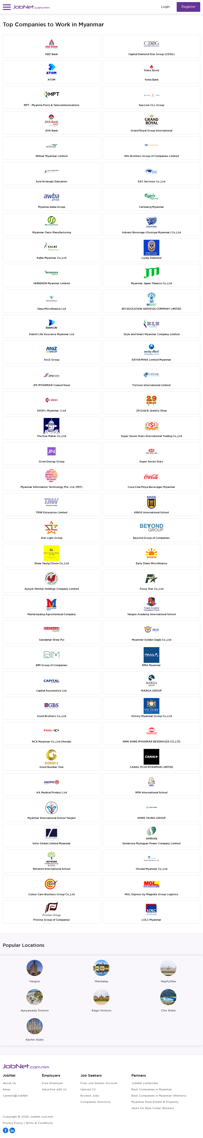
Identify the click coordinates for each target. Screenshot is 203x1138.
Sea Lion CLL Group (151, 105)
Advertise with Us (54, 1089)
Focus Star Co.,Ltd (151, 588)
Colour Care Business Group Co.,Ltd (51, 894)
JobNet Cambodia (144, 1083)
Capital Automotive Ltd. (51, 690)
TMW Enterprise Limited (51, 512)
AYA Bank (51, 130)
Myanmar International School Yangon (51, 818)
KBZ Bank (51, 54)
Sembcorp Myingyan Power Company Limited (151, 843)
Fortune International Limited (151, 385)
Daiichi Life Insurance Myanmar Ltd (51, 334)
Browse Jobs (89, 1095)
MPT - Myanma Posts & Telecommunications (51, 105)
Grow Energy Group (51, 461)
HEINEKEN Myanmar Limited (51, 283)
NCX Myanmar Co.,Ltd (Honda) (51, 741)
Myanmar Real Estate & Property (155, 1102)
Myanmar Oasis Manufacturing (51, 232)
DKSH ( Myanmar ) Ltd (51, 410)
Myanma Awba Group (51, 207)
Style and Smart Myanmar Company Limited (151, 334)
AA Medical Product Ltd (51, 792)
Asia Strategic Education (51, 181)
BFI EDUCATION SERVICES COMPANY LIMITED (151, 308)
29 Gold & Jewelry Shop (151, 410)
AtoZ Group (51, 359)
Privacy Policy (13, 1123)
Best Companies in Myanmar (151, 1089)
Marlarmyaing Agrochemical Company (51, 614)
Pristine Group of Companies (51, 919)
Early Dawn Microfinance (151, 563)
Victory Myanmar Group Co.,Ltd (151, 716)
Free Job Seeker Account (98, 1083)
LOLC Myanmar (151, 919)
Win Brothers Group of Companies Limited (151, 156)
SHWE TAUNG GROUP (151, 818)
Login (165, 7)
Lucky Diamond (151, 257)
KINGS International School (151, 512)
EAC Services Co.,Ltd (151, 181)
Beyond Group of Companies (151, 537)
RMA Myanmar (151, 665)
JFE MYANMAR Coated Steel (51, 385)
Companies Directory (95, 1102)
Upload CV (88, 1089)
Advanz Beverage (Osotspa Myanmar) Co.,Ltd (151, 232)
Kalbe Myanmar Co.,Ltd (51, 257)
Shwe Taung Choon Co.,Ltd (51, 563)
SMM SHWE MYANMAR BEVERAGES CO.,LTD (151, 741)
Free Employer (52, 1083)
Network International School (51, 868)
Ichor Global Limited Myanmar (52, 843)
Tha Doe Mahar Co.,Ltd (51, 436)
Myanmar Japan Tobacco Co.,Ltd (151, 283)
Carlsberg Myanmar (151, 207)
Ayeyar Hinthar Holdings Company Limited (51, 588)
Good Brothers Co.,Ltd (51, 716)
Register (188, 6)
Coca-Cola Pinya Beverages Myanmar (151, 487)
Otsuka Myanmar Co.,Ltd (151, 868)
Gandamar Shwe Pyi (51, 639)
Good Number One (51, 767)
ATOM (51, 79)
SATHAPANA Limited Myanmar (151, 359)
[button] (7, 7)
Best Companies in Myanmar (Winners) (158, 1095)
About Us (9, 1083)
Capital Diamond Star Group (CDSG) (151, 54)
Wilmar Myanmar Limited (51, 156)
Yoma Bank (151, 79)
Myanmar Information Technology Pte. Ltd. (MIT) (51, 487)
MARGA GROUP (151, 690)
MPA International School (151, 792)
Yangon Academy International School (151, 614)
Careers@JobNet (15, 1095)
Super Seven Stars (151, 461)
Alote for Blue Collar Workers (152, 1108)
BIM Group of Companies (51, 665)
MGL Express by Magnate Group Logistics (151, 894)
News (6, 1089)
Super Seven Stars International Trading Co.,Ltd (151, 436)
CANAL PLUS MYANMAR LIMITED (151, 767)
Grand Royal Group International (151, 130)
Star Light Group (51, 537)
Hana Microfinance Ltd (51, 308)
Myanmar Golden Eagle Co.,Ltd (151, 639)
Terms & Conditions (39, 1123)
